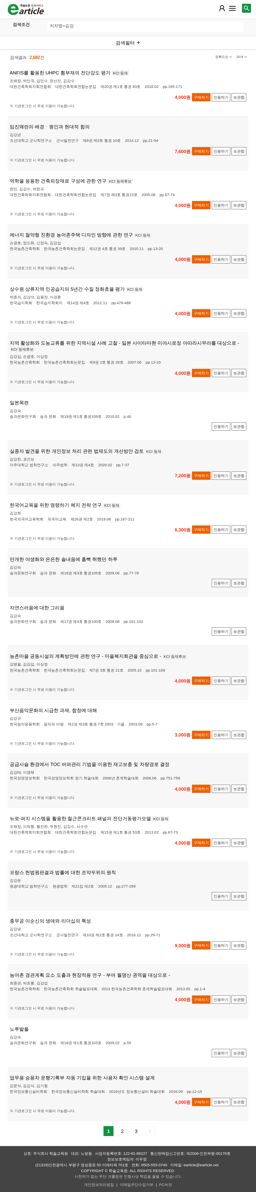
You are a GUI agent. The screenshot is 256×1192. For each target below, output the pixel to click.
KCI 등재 (120, 73)
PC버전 (165, 1185)
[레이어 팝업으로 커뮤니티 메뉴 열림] (232, 8)
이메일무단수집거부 (137, 1185)
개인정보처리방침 (99, 1185)
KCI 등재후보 (120, 181)
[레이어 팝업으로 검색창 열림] (246, 8)
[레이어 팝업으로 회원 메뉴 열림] (222, 8)
